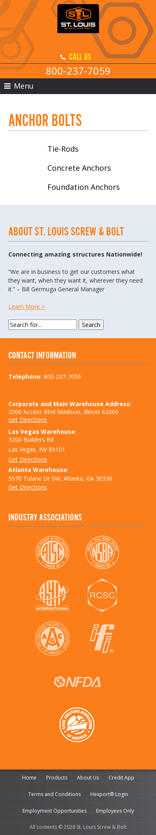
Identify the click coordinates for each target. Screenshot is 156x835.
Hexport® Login (109, 794)
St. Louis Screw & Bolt (78, 25)
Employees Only (115, 810)
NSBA (102, 552)
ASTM (52, 595)
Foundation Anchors (83, 187)
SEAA (77, 724)
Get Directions (27, 420)
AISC (52, 552)
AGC (52, 638)
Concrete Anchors (79, 168)
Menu (19, 86)
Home (29, 777)
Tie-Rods (63, 149)
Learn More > (26, 306)
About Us (88, 777)
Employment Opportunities (54, 810)
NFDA (77, 681)
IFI (102, 638)
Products (56, 777)
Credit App (121, 777)
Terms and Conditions (54, 794)
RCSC (102, 595)
